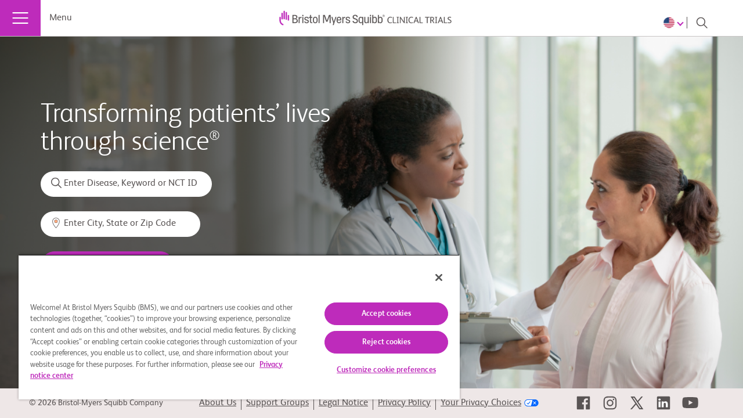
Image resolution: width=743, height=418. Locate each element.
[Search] (702, 23)
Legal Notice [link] (343, 403)
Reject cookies (378, 342)
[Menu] (20, 18)
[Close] (428, 277)
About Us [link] (217, 403)
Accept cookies (377, 314)
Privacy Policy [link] (404, 403)
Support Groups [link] (277, 403)
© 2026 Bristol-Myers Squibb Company (96, 403)
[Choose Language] (675, 22)
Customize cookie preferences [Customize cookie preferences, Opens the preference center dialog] (377, 370)
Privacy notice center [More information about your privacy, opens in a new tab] (112, 376)
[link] (583, 403)
